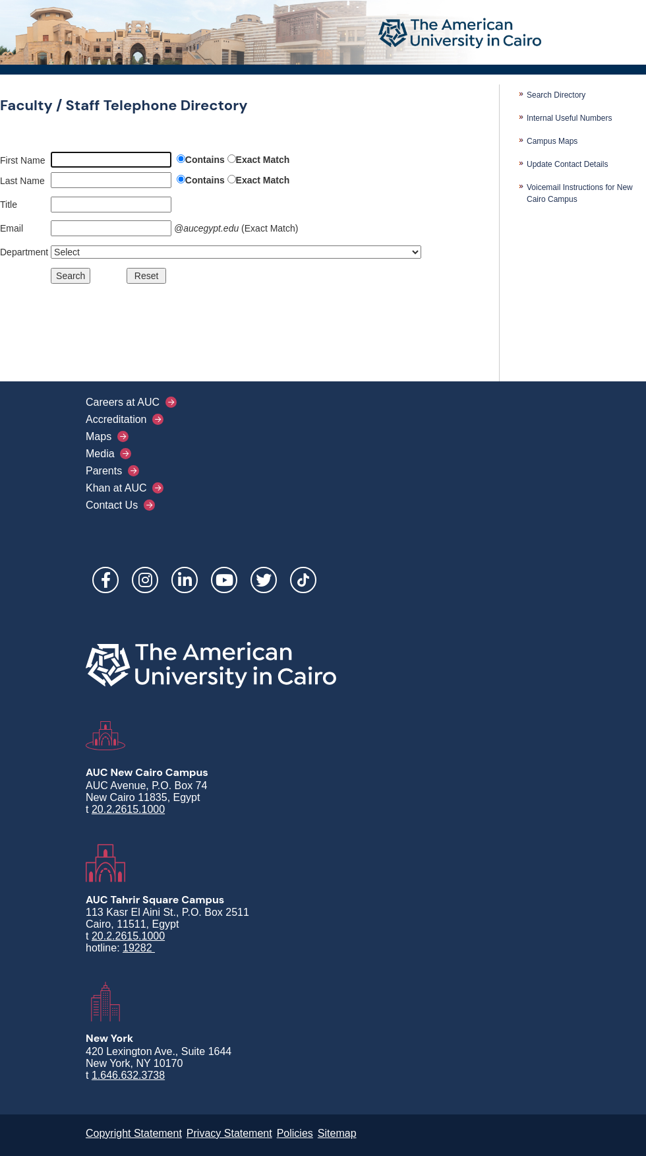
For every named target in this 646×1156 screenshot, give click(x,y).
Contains (205, 159)
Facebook (105, 580)
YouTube (224, 580)
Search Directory (556, 95)
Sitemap (337, 1133)
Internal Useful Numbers (569, 118)
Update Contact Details (567, 164)
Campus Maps (552, 141)
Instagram (145, 580)
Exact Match (263, 159)
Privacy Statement (229, 1133)
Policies (295, 1133)
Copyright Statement (134, 1133)
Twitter (263, 580)
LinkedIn (184, 580)
